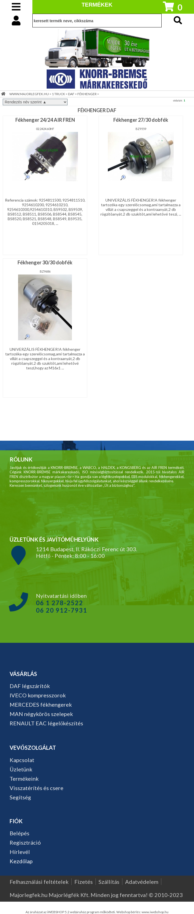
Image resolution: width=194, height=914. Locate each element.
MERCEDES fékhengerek (41, 704)
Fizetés (83, 881)
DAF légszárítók (30, 686)
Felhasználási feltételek (39, 881)
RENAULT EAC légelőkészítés (46, 723)
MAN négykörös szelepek (41, 714)
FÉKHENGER (87, 94)
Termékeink (24, 778)
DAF (71, 94)
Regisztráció (25, 842)
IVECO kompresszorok (38, 695)
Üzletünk (21, 769)
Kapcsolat (22, 760)
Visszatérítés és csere (36, 788)
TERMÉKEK (96, 5)
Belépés (19, 833)
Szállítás (109, 881)
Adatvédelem (141, 881)
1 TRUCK (58, 94)
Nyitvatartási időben (61, 603)
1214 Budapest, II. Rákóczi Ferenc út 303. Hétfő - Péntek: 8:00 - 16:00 (86, 552)
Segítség (20, 797)
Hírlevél (20, 851)
